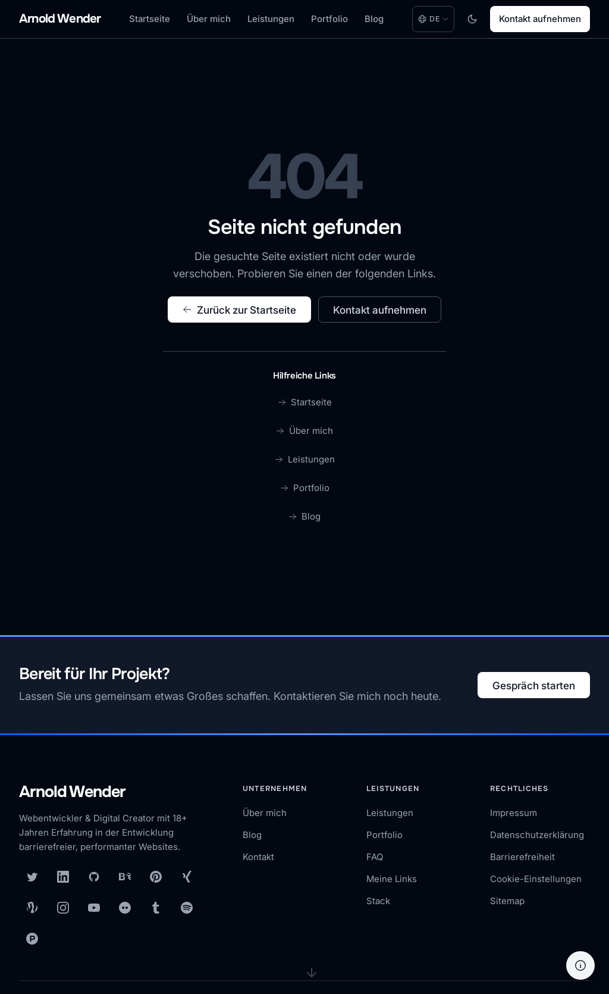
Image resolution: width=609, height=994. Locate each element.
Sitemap (507, 901)
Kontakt (258, 856)
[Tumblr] (156, 908)
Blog (374, 18)
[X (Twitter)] (32, 877)
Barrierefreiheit (522, 856)
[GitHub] (94, 877)
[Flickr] (125, 908)
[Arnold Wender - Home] (60, 19)
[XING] (187, 877)
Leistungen (270, 18)
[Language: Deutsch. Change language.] (433, 19)
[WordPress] (32, 908)
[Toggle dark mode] (472, 19)
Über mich (209, 18)
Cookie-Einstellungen (536, 878)
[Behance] (125, 877)
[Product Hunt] (32, 939)
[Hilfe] (580, 965)
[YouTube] (94, 908)
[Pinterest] (156, 877)
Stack (378, 901)
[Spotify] (187, 908)
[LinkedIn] (63, 877)
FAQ (374, 856)
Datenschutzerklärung (537, 834)
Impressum (513, 812)
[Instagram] (63, 908)
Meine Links (391, 878)
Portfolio (329, 18)
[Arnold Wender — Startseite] (114, 792)
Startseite (149, 18)
